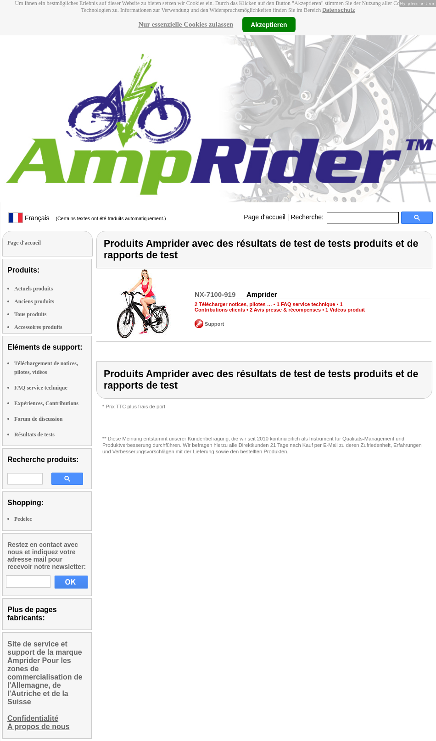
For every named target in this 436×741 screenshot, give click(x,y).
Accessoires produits (38, 327)
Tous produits (30, 314)
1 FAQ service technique (306, 304)
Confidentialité (32, 718)
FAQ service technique (40, 387)
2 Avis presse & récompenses (285, 309)
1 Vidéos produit (345, 309)
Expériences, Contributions (46, 403)
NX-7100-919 (215, 294)
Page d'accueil (264, 217)
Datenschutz (338, 10)
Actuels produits (33, 288)
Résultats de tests (34, 434)
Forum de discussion (38, 419)
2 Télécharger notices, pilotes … (233, 304)
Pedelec (23, 519)
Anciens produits (34, 301)
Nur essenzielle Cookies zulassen (185, 24)
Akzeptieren (269, 24)
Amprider (261, 294)
